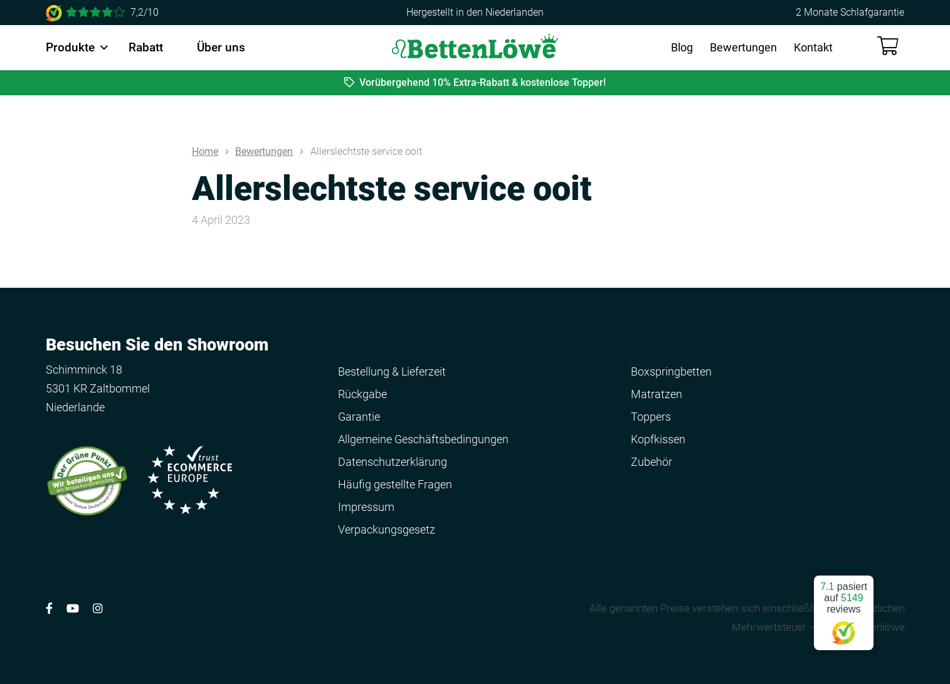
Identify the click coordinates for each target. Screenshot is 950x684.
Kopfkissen (658, 439)
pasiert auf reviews (843, 607)
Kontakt (813, 47)
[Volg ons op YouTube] (72, 608)
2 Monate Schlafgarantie (850, 12)
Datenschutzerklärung (392, 461)
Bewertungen (743, 47)
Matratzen (656, 394)
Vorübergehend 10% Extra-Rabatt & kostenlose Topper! (475, 82)
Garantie (359, 416)
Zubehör (651, 461)
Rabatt (146, 47)
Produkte (70, 47)
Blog (682, 47)
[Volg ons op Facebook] (49, 608)
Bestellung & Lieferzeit (392, 371)
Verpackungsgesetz (386, 529)
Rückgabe (362, 394)
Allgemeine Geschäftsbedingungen (423, 439)
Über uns (221, 47)
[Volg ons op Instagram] (98, 608)
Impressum (366, 506)
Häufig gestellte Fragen (395, 484)
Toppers (651, 416)
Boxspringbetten (671, 371)
